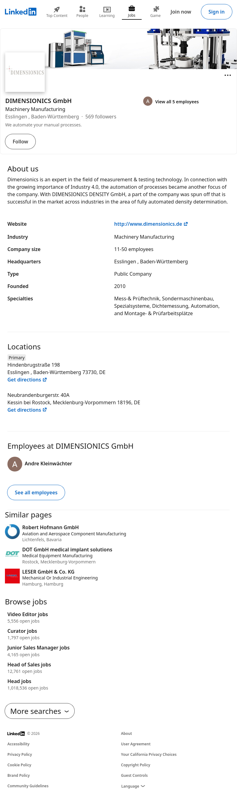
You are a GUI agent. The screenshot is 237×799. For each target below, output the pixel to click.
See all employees (36, 492)
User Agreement (136, 744)
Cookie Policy (19, 765)
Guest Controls (134, 775)
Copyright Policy (135, 765)
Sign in (217, 11)
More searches (39, 711)
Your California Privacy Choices (149, 754)
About (126, 733)
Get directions (27, 379)
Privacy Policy (19, 754)
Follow (20, 141)
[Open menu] (227, 75)
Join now (181, 11)
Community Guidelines (27, 786)
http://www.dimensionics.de (151, 223)
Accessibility (18, 744)
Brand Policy (18, 775)
